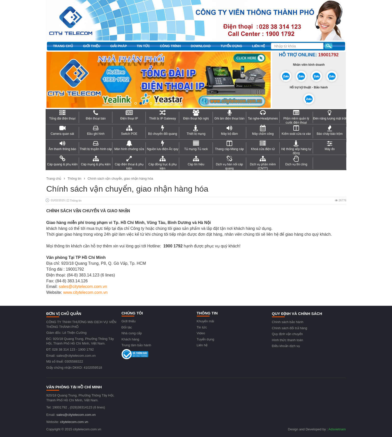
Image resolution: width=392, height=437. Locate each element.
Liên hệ (258, 46)
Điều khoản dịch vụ (286, 346)
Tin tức (143, 46)
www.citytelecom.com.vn (85, 292)
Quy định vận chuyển (287, 334)
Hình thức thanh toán (287, 340)
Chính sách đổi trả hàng (289, 328)
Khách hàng (130, 339)
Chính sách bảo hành (287, 322)
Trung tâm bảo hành (136, 345)
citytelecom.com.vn (74, 422)
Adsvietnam (337, 429)
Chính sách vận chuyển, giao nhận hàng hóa (120, 178)
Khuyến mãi (205, 321)
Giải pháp (118, 46)
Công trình (170, 46)
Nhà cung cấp (132, 333)
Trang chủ (63, 46)
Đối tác (127, 327)
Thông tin (74, 178)
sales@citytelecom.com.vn (83, 286)
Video (201, 333)
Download (201, 46)
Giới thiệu (91, 46)
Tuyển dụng (231, 46)
